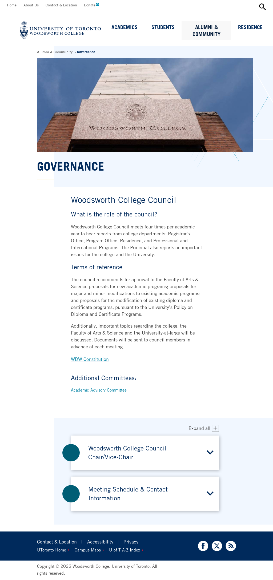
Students (163, 27)
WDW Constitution (90, 359)
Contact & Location (61, 5)
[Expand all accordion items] (203, 428)
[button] (145, 453)
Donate (89, 5)
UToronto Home (51, 550)
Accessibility (100, 542)
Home (12, 5)
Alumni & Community (206, 30)
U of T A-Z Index (124, 550)
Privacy (130, 542)
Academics (124, 27)
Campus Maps (88, 550)
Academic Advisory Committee (99, 390)
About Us (31, 5)
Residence (250, 27)
